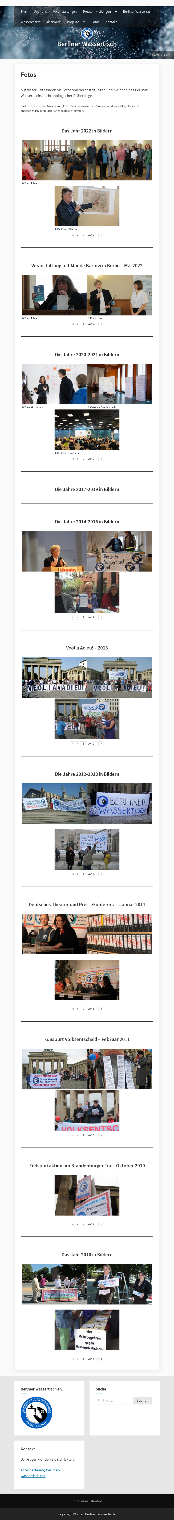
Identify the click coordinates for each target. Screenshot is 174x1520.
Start (24, 11)
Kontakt (111, 22)
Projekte (73, 22)
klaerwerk (53, 22)
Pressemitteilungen (97, 11)
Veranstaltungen (65, 11)
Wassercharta (30, 22)
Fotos (95, 22)
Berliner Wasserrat (136, 11)
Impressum (80, 1501)
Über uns (40, 11)
